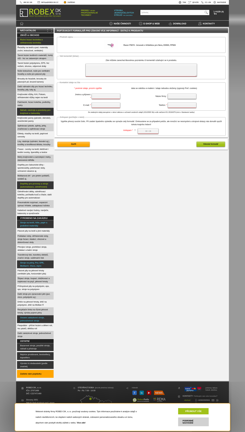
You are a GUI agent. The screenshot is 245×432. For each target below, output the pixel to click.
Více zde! (81, 423)
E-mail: (87, 105)
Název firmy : (161, 96)
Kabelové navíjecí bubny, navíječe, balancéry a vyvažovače (33, 212)
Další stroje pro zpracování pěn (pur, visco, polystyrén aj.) (34, 295)
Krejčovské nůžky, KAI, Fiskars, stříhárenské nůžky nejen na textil (33, 96)
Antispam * (129, 130)
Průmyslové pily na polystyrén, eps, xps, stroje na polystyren (33, 287)
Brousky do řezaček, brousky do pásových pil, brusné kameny (32, 80)
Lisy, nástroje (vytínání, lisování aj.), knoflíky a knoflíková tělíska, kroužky (34, 143)
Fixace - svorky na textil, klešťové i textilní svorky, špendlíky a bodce (33, 150)
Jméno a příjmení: (83, 96)
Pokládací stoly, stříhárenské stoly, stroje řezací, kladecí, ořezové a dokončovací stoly (33, 239)
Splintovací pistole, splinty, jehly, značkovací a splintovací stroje (32, 127)
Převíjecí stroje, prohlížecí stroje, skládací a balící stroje (32, 248)
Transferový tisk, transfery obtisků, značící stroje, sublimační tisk (33, 256)
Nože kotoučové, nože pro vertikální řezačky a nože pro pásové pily (34, 72)
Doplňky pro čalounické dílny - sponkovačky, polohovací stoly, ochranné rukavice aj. (31, 168)
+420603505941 (202, 400)
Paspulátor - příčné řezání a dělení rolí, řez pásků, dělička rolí (35, 327)
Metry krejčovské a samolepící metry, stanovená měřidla (34, 158)
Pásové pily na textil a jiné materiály (34, 231)
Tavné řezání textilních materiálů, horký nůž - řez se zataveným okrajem (35, 57)
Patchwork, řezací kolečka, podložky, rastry (34, 103)
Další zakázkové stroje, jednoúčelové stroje (34, 334)
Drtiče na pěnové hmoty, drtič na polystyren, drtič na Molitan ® (32, 303)
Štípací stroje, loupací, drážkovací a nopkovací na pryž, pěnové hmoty (34, 280)
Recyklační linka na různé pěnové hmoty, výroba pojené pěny (33, 311)
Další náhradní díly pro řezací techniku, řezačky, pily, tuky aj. (35, 88)
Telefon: (163, 105)
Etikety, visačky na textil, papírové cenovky (33, 135)
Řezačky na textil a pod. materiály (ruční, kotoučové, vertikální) (33, 49)
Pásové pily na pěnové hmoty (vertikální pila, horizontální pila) (32, 272)
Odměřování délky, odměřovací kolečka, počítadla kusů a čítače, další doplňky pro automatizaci (35, 194)
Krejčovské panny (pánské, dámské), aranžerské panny (34, 119)
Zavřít (73, 144)
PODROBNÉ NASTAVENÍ (187, 422)
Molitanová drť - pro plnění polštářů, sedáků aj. (34, 177)
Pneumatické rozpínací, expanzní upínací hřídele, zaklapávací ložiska (34, 204)
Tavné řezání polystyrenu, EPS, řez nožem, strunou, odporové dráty (33, 64)
